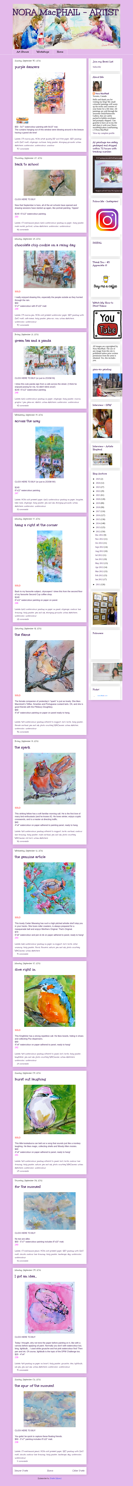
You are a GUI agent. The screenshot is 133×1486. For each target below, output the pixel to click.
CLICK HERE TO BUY (25, 199)
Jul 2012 (99, 555)
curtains (42, 142)
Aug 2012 (99, 551)
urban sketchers (41, 226)
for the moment (28, 1186)
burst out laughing (30, 1079)
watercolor (29, 145)
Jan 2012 (99, 579)
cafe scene (29, 318)
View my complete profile (103, 133)
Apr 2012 (99, 567)
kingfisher (19, 1057)
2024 (98, 483)
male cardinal (45, 835)
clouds (23, 1254)
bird (63, 722)
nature (52, 947)
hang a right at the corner (36, 525)
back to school (27, 164)
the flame (22, 634)
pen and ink (50, 503)
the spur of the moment (34, 1385)
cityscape (34, 142)
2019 (98, 503)
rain (57, 318)
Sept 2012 (99, 547)
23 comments (23, 1171)
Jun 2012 (99, 559)
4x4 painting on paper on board (34, 1363)
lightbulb (78, 1363)
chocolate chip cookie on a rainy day (45, 245)
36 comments (23, 732)
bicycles (79, 499)
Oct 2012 (99, 543)
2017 (98, 511)
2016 (98, 515)
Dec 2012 (99, 535)
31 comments (22, 954)
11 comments (22, 1461)
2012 (98, 531)
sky (69, 1254)
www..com (102, 695)
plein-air (50, 318)
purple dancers (27, 66)
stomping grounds (67, 142)
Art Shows (23, 51)
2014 (98, 523)
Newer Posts (21, 1470)
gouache (65, 1363)
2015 (98, 519)
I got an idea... (26, 1276)
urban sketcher (71, 725)
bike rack (19, 503)
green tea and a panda (33, 340)
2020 (98, 499)
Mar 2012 (99, 571)
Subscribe (97, 67)
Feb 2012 (99, 575)
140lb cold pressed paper (32, 499)
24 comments (23, 1064)
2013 (98, 527)
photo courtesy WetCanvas (52, 725)
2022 (98, 491)
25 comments (23, 619)
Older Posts (78, 1470)
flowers (44, 947)
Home (60, 51)
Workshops (43, 51)
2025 (98, 479)
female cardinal (21, 725)
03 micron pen (27, 139)
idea (71, 1363)
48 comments (23, 405)
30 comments (23, 149)
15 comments (22, 509)
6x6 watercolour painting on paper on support (41, 944)
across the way (27, 421)
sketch (38, 402)
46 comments (23, 229)
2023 (98, 487)
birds (68, 722)
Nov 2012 (99, 539)
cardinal (70, 831)
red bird (29, 838)
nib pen (18, 1367)
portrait (29, 226)
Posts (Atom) (55, 1478)
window (50, 145)
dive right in (25, 969)
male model (20, 226)
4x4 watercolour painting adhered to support (41, 722)
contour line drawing (36, 1254)
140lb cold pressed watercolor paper (51, 315)
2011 (98, 584)
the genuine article (30, 856)
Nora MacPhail (102, 93)
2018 (98, 507)
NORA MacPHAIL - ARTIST (65, 12)
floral (37, 947)
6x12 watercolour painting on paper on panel (40, 609)
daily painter (52, 142)
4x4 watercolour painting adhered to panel (40, 1054)
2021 (98, 495)
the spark (22, 747)
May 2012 (99, 563)
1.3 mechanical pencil (30, 223)
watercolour (40, 145)
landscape (62, 1254)
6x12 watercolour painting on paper (56, 223)
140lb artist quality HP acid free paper (52, 139)
